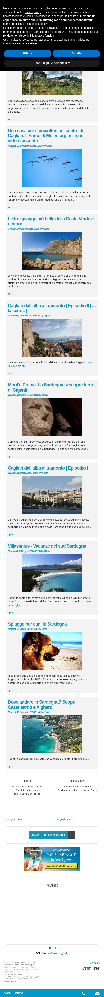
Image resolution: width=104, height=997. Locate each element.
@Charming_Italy (58, 953)
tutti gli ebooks (14, 820)
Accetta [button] (76, 53)
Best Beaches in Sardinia (77, 787)
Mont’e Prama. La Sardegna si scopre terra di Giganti (50, 387)
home (96, 969)
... (88, 759)
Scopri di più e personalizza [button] (52, 63)
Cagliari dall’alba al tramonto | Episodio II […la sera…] (52, 308)
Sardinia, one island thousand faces (77, 790)
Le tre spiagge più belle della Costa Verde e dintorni (51, 221)
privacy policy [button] (32, 12)
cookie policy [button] (39, 23)
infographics (63, 820)
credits (86, 969)
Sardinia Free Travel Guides (27, 787)
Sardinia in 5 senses (27, 790)
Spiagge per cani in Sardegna (37, 624)
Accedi (7, 993)
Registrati (18, 993)
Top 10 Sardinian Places (27, 794)
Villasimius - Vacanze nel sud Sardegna (47, 546)
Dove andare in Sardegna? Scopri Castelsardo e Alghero (41, 704)
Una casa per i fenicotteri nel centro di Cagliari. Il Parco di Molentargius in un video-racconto (45, 135)
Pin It (10, 119)
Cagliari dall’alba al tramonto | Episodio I (48, 468)
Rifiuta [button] (27, 53)
